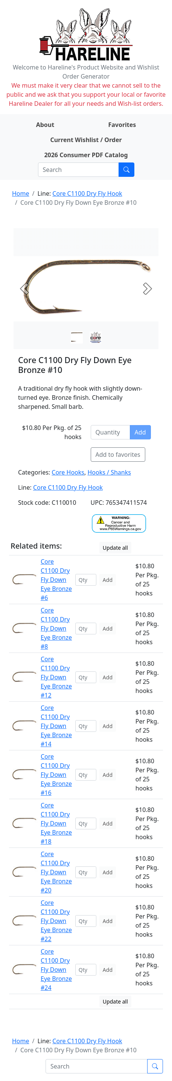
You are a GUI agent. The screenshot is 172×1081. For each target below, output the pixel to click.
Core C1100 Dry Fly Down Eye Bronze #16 (56, 774)
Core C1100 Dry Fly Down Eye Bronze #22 (56, 921)
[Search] (78, 169)
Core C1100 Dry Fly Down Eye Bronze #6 (56, 579)
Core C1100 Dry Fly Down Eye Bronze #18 (56, 823)
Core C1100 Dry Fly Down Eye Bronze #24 (56, 969)
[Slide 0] (76, 337)
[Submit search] (126, 169)
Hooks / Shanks (109, 472)
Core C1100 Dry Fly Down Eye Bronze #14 (56, 726)
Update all (115, 547)
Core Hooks (68, 472)
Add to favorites (118, 454)
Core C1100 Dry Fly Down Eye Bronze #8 (56, 628)
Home (20, 193)
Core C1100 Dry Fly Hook (87, 193)
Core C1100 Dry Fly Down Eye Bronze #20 (56, 872)
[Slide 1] (95, 337)
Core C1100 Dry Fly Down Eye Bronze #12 (56, 677)
